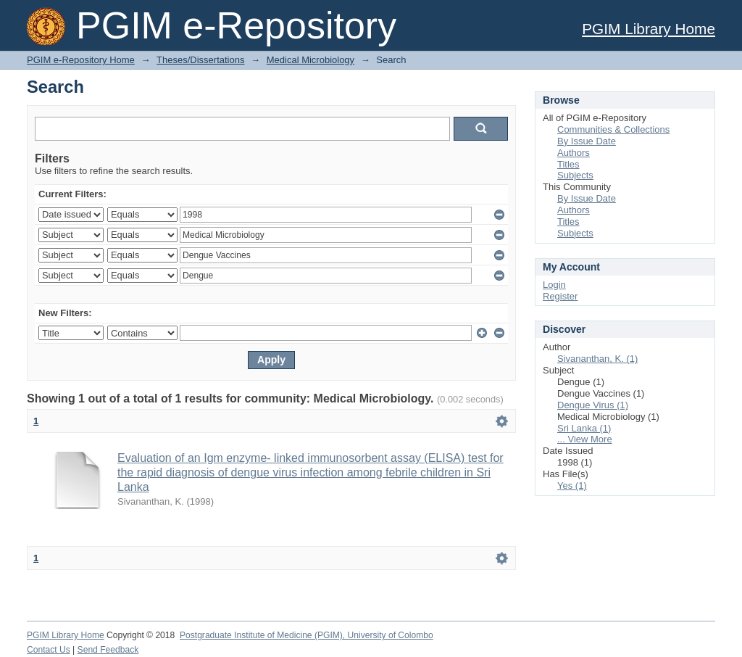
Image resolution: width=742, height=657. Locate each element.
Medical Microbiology (310, 59)
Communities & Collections (613, 129)
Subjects (575, 175)
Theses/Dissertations (200, 59)
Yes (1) (572, 485)
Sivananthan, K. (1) (597, 358)
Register (560, 296)
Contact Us (48, 650)
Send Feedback (108, 650)
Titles (568, 164)
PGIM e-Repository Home (81, 59)
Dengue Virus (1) (592, 405)
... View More (584, 439)
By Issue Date (586, 141)
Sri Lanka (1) (584, 428)
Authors (573, 152)
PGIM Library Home (648, 28)
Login (554, 284)
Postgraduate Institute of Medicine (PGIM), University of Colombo (306, 635)
